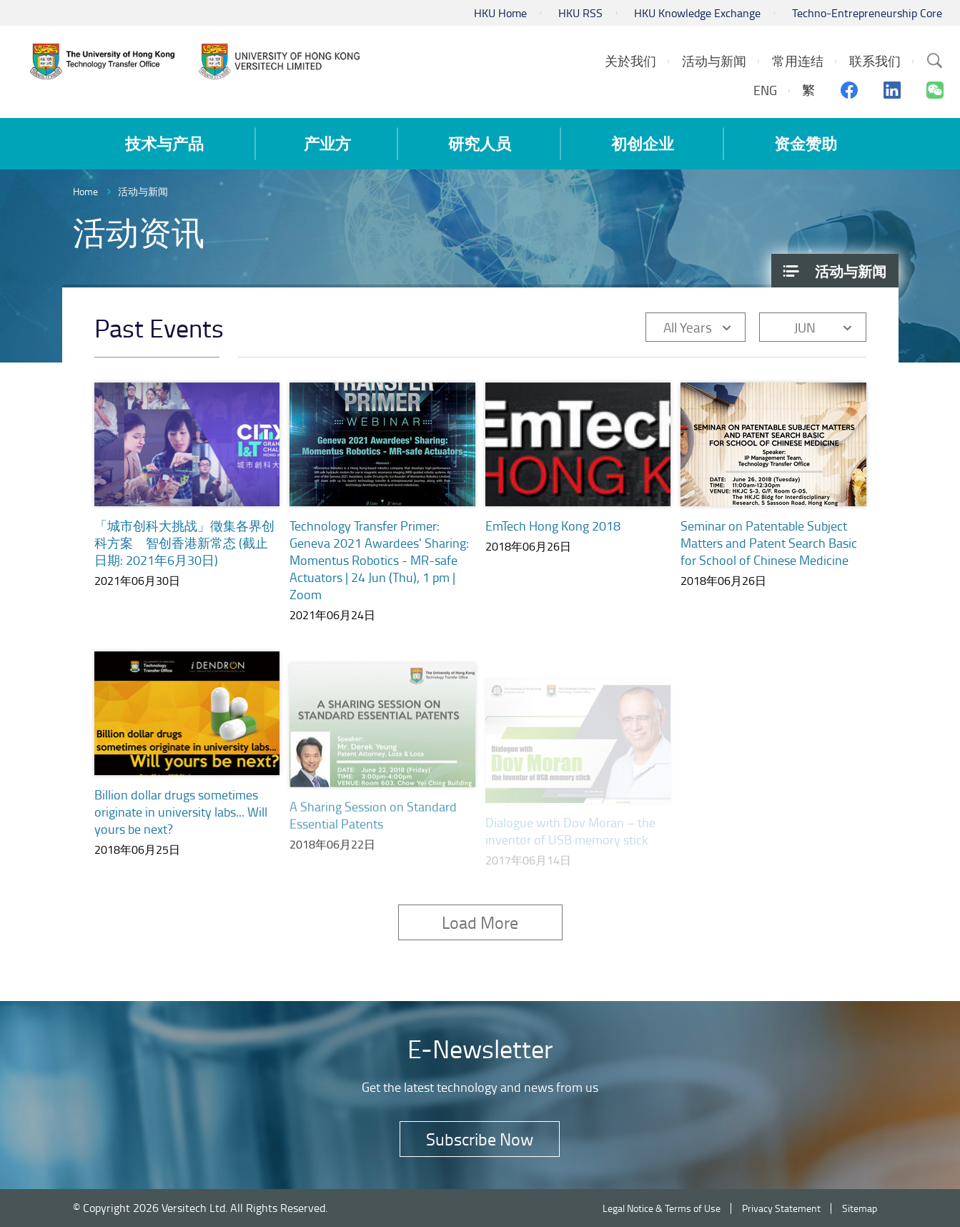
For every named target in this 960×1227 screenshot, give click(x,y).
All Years (687, 327)
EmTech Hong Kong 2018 (552, 525)
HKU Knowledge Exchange (697, 13)
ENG (765, 90)
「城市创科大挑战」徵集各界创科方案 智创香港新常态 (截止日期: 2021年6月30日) (184, 542)
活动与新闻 (143, 191)
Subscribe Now (479, 1138)
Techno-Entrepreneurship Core (867, 13)
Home (85, 191)
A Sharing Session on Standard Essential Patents (373, 831)
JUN (805, 327)
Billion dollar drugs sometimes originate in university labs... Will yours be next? (180, 828)
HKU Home (500, 13)
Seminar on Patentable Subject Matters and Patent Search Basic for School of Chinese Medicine (769, 547)
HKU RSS (580, 13)
